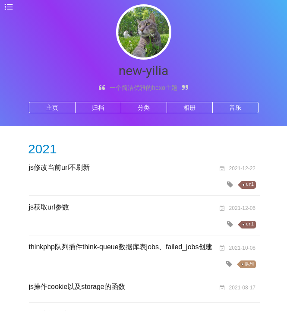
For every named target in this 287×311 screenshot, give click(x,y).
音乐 (235, 107)
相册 (189, 107)
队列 (249, 264)
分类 (144, 107)
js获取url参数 (49, 207)
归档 (98, 107)
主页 (52, 107)
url (250, 184)
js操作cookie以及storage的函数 (77, 286)
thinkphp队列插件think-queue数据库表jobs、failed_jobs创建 (121, 247)
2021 (42, 149)
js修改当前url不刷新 (59, 167)
